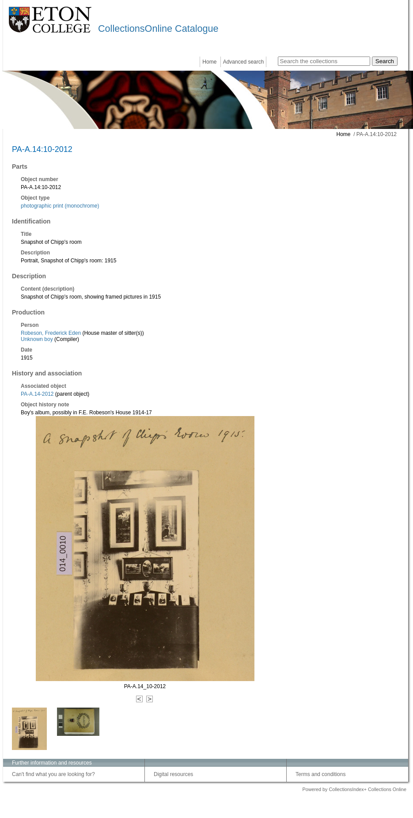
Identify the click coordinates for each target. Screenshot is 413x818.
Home (209, 62)
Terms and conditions (320, 774)
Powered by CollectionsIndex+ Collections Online (354, 789)
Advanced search (243, 62)
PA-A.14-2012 (37, 394)
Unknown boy (37, 339)
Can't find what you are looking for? (53, 774)
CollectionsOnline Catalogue (158, 28)
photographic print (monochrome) (60, 206)
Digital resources (173, 774)
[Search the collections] (324, 61)
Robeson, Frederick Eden (51, 333)
